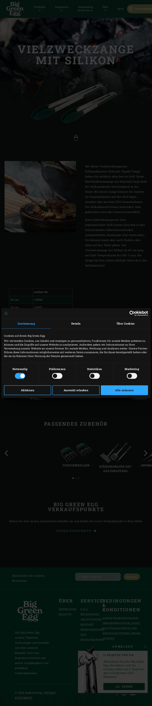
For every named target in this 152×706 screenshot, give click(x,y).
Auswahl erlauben (76, 390)
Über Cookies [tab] (126, 323)
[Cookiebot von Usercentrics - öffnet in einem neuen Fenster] (132, 313)
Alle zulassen (124, 390)
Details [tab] (76, 323)
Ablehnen (27, 390)
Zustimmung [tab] (26, 323)
